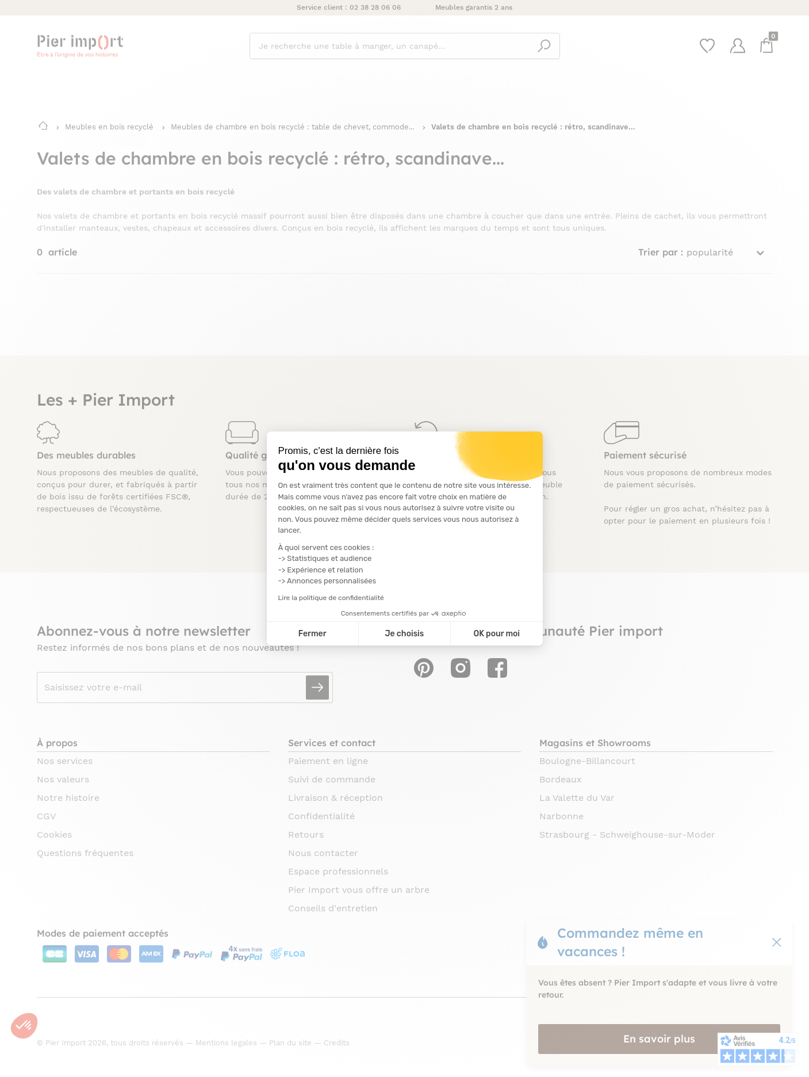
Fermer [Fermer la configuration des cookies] (312, 634)
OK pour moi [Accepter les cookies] (496, 634)
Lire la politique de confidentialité (331, 598)
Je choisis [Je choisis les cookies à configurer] (404, 634)
